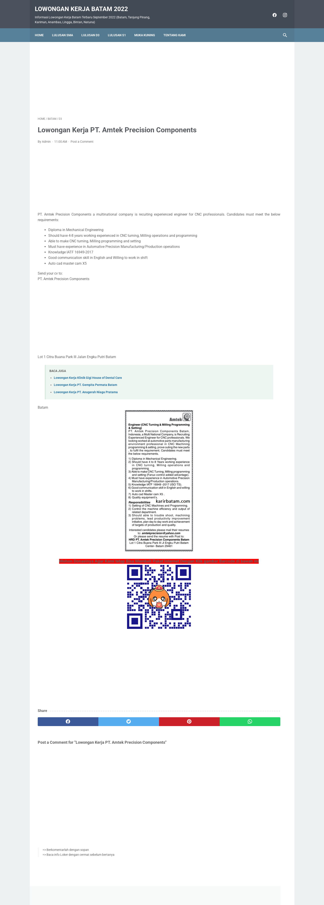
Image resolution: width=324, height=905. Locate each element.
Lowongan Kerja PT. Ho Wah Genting (253, 273)
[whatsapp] (183, 724)
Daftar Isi (179, 889)
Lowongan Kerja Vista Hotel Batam (251, 199)
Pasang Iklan (160, 889)
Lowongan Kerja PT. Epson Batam (250, 300)
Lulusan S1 (120, 28)
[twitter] (100, 724)
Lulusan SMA (65, 28)
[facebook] (271, 10)
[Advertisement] (121, 74)
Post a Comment (82, 137)
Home (42, 28)
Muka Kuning (147, 28)
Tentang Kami (177, 28)
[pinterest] (142, 724)
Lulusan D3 (93, 28)
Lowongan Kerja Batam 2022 (84, 4)
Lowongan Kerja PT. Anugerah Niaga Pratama (86, 388)
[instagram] (282, 10)
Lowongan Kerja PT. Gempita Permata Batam (85, 381)
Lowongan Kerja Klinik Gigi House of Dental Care (88, 374)
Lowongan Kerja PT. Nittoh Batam (250, 310)
